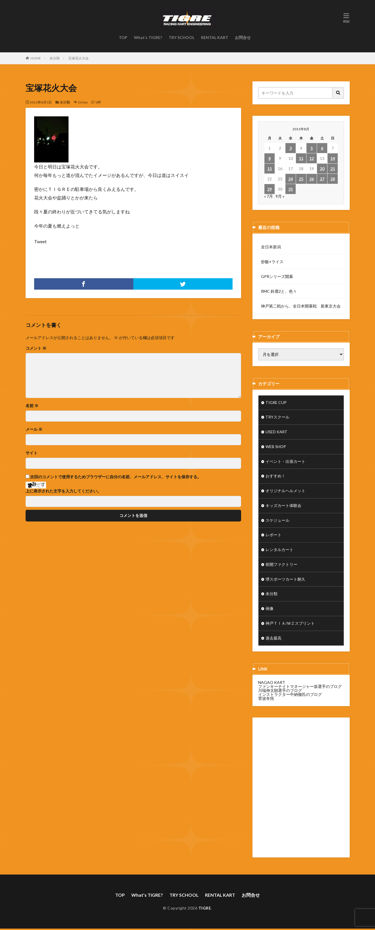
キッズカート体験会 (283, 506)
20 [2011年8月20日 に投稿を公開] (322, 168)
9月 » (279, 196)
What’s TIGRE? (148, 37)
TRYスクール (277, 417)
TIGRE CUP (276, 402)
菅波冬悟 (266, 699)
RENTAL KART (214, 37)
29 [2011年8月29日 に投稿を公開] (269, 189)
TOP (123, 37)
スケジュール (277, 521)
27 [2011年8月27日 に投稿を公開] (322, 178)
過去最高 (273, 639)
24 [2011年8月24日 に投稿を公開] (290, 178)
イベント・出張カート (285, 461)
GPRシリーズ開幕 (277, 276)
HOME (35, 58)
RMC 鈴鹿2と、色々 (279, 291)
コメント (36, 348)
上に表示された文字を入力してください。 (63, 491)
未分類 (54, 58)
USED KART (277, 432)
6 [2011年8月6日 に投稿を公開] (322, 148)
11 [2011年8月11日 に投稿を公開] (301, 158)
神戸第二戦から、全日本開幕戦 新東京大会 (301, 306)
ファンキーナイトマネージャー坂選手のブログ (300, 687)
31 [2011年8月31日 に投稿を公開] (290, 189)
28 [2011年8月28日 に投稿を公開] (332, 178)
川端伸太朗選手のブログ (280, 691)
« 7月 (268, 196)
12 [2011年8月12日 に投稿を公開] (311, 158)
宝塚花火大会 (78, 58)
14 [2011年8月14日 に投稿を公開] (332, 158)
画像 (270, 609)
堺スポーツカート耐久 (285, 580)
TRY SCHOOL (181, 37)
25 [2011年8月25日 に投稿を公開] (301, 178)
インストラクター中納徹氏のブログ (290, 695)
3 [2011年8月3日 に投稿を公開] (290, 148)
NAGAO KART (271, 683)
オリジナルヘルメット (285, 491)
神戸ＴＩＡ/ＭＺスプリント (290, 624)
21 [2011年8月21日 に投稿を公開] (332, 168)
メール (34, 429)
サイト (32, 453)
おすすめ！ (275, 476)
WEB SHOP (276, 447)
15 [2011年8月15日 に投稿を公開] (269, 168)
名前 (32, 406)
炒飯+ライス (272, 261)
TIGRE (204, 909)
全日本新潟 (271, 246)
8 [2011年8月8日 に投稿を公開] (269, 158)
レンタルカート (279, 550)
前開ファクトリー (281, 565)
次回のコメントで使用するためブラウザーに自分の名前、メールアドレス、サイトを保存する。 (115, 477)
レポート (273, 535)
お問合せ (243, 37)
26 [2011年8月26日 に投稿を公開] (311, 178)
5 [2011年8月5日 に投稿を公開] (311, 148)
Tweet (40, 241)
